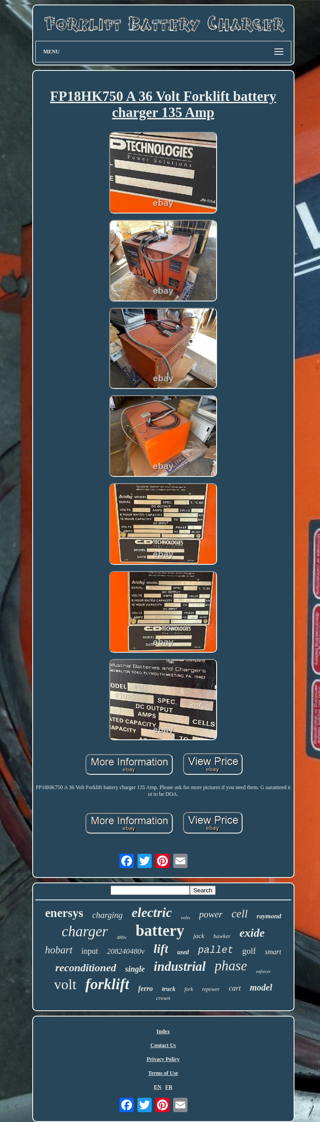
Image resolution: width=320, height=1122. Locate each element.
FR (168, 1087)
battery (160, 930)
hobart (59, 950)
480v (122, 937)
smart (273, 952)
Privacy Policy (163, 1059)
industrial (180, 966)
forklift (107, 984)
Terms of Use (163, 1073)
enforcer (263, 971)
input (89, 951)
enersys (64, 913)
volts (185, 917)
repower (211, 989)
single (135, 969)
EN (158, 1087)
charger (85, 931)
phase (231, 966)
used (183, 952)
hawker (221, 936)
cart (235, 988)
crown (163, 998)
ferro (145, 988)
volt (65, 984)
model (261, 987)
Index (163, 1031)
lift (161, 949)
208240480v (126, 951)
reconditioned (85, 968)
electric (152, 912)
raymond (268, 916)
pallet (215, 950)
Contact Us (163, 1045)
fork (188, 989)
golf (249, 951)
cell (239, 914)
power (211, 914)
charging (107, 915)
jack (199, 935)
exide (252, 932)
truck (168, 989)
